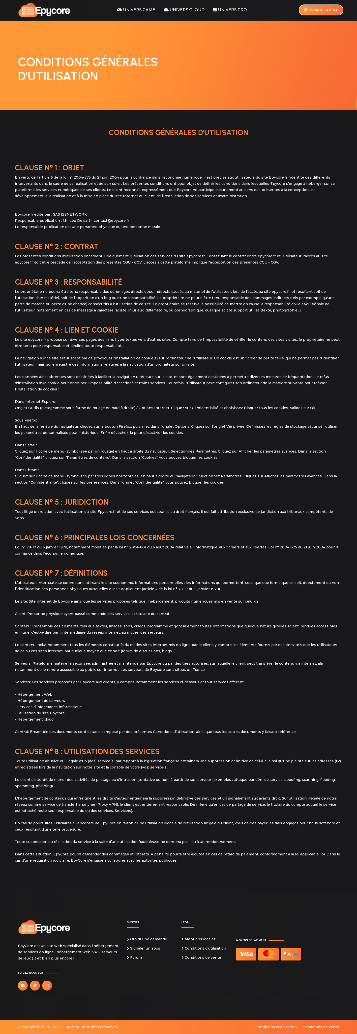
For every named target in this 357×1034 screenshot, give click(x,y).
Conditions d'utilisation (203, 948)
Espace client (321, 10)
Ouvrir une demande (147, 939)
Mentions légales (198, 939)
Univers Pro (230, 9)
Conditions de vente (201, 957)
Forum (134, 957)
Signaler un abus (143, 948)
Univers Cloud (184, 9)
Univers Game (136, 9)
